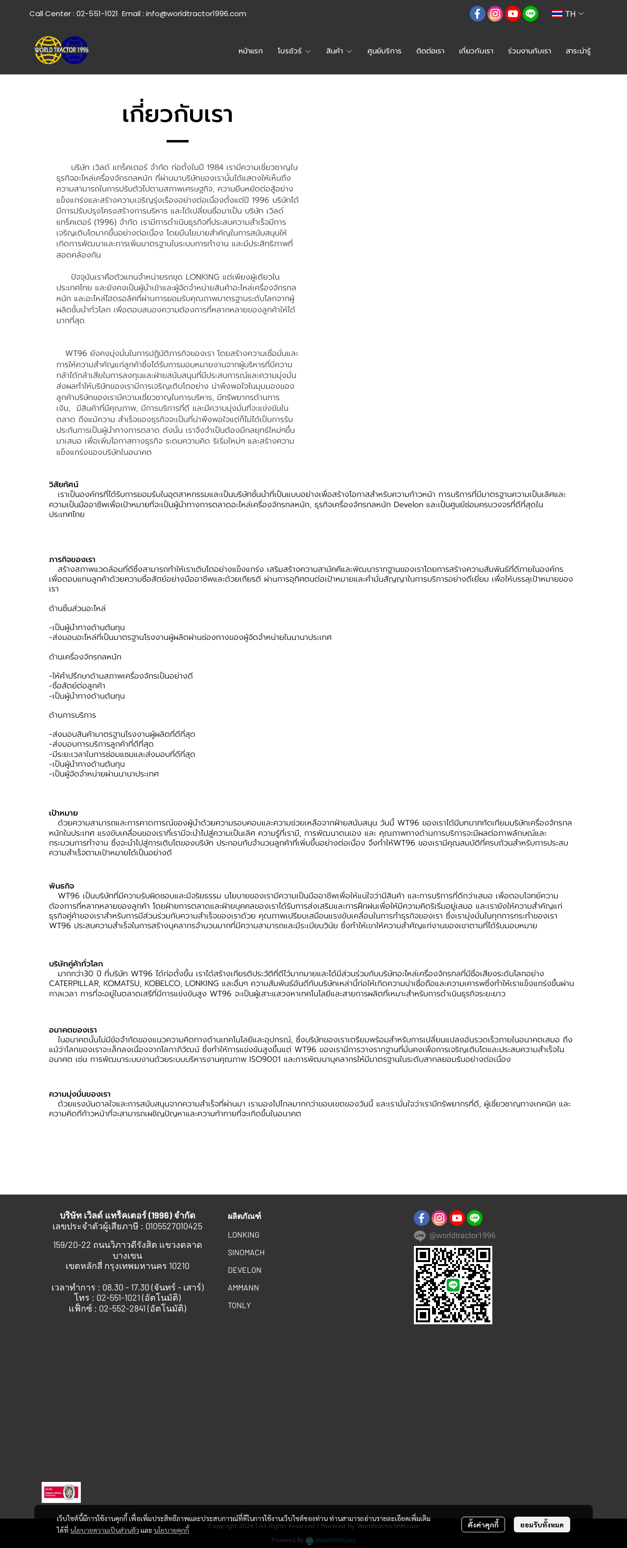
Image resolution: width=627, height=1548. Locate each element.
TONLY (239, 1305)
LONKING (244, 1234)
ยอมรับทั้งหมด (542, 1524)
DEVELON (245, 1269)
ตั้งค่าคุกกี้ (483, 1524)
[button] (454, 13)
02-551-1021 (97, 13)
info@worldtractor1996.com (196, 13)
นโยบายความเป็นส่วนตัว (104, 1529)
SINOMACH (246, 1252)
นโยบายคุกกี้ (171, 1529)
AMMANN (243, 1287)
